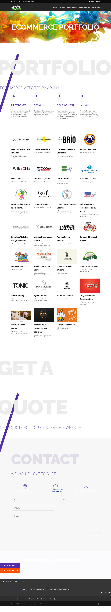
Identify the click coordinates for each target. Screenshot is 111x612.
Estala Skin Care (41, 204)
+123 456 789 (58, 490)
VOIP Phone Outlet (88, 178)
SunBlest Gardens (42, 149)
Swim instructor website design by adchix (88, 207)
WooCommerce (22, 156)
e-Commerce (15, 182)
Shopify (90, 182)
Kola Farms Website (65, 295)
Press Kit (14, 156)
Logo (94, 214)
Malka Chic (16, 178)
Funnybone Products (66, 325)
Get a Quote (96, 7)
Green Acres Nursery (89, 266)
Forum (21, 211)
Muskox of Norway (88, 149)
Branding (91, 1)
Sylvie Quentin (40, 295)
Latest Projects (72, 7)
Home (55, 7)
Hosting (98, 1)
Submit (94, 536)
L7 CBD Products (64, 178)
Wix (25, 182)
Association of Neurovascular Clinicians (40, 328)
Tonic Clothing (17, 295)
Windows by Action (42, 178)
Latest (26, 211)
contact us (15, 580)
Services (62, 7)
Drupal (36, 335)
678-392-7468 (16, 589)
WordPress (14, 158)
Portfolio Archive (84, 7)
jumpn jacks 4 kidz (19, 266)
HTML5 (21, 182)
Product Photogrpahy (63, 183)
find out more (9, 565)
